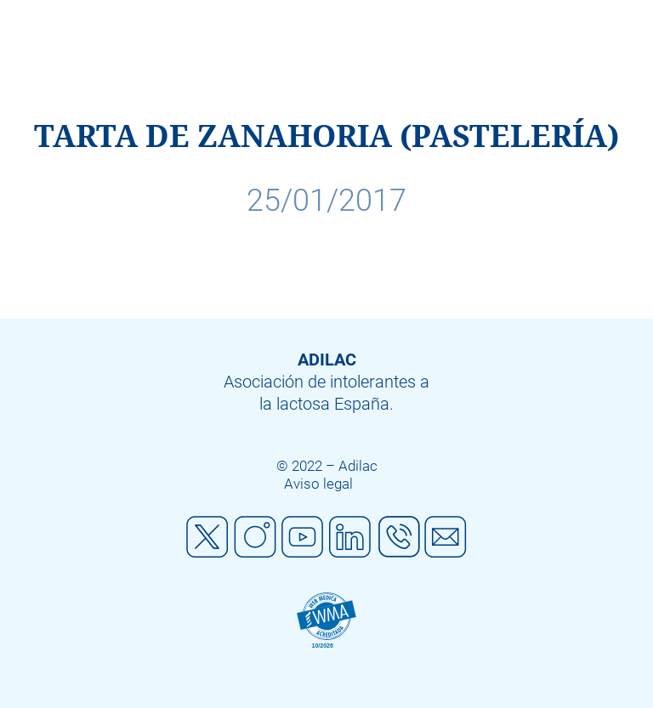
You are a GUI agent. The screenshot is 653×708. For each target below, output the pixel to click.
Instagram (255, 537)
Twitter (207, 537)
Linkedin (350, 537)
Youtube (303, 537)
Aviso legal (318, 483)
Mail (445, 537)
